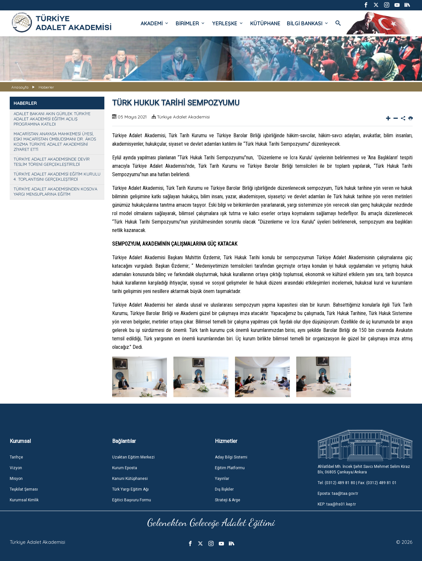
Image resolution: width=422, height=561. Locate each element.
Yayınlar (222, 478)
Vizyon (16, 468)
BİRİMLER (190, 23)
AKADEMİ (155, 23)
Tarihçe (16, 457)
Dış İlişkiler (224, 489)
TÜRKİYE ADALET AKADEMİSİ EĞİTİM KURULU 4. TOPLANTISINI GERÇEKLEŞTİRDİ (57, 176)
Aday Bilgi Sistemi (231, 457)
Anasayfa (20, 87)
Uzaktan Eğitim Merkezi (133, 457)
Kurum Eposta (124, 468)
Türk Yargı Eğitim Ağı (130, 489)
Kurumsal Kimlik (24, 500)
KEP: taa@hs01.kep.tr (337, 504)
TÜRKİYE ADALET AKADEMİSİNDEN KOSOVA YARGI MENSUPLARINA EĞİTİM (55, 191)
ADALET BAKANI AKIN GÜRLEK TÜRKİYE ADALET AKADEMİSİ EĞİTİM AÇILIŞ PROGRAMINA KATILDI (52, 119)
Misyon (16, 478)
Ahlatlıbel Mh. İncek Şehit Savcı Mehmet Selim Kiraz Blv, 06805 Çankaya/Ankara (364, 469)
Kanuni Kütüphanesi (130, 478)
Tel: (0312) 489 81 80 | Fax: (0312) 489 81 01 (357, 483)
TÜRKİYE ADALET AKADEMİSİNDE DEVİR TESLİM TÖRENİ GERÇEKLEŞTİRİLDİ (52, 161)
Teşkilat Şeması (24, 489)
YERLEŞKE (228, 23)
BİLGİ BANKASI (308, 23)
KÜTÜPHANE (265, 23)
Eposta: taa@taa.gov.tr (338, 493)
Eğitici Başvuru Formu (131, 500)
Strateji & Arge (227, 500)
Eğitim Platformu (230, 468)
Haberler (46, 87)
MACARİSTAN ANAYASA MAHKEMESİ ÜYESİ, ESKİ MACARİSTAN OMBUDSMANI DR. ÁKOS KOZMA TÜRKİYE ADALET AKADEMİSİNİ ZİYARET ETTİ (55, 141)
